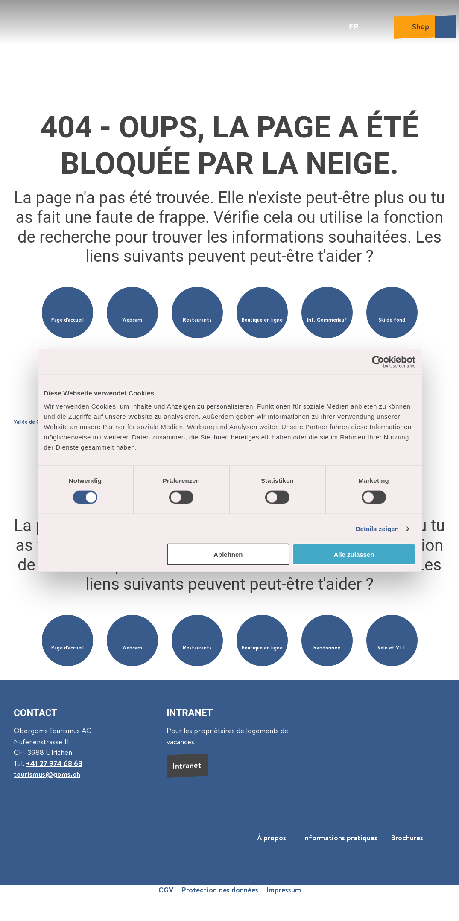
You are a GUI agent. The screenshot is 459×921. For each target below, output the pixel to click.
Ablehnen (228, 554)
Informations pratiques (340, 838)
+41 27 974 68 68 (54, 763)
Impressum (284, 890)
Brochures (407, 838)
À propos (271, 838)
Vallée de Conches (35, 421)
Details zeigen (377, 528)
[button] (67, 312)
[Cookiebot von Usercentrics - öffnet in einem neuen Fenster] (378, 361)
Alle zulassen (353, 554)
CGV (165, 890)
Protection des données (220, 890)
